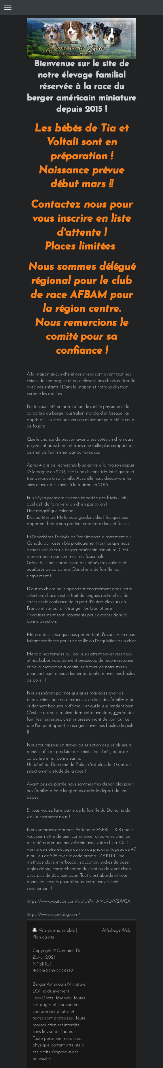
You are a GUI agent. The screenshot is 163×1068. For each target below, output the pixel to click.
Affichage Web (116, 930)
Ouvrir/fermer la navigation (81, 7)
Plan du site (43, 937)
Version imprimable (54, 930)
